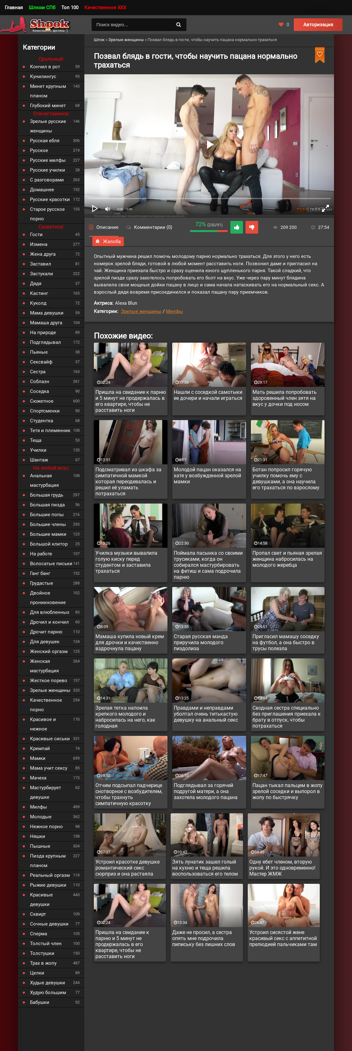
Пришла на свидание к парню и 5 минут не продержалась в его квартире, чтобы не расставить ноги (130, 401)
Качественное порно (46, 704)
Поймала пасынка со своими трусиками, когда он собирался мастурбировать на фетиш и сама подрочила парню (208, 565)
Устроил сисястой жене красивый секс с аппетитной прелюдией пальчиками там (283, 938)
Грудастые (41, 583)
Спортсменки (45, 411)
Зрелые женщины (141, 311)
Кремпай (40, 748)
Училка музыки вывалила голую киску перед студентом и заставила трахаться (126, 562)
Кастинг (39, 293)
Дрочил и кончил (49, 622)
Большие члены (48, 524)
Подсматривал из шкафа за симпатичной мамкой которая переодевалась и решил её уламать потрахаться (128, 482)
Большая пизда (47, 505)
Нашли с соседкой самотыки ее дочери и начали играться (208, 395)
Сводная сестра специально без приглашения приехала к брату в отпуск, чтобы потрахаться (286, 717)
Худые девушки (47, 983)
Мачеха (38, 778)
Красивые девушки (41, 899)
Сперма (38, 934)
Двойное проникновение (48, 597)
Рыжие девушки (48, 885)
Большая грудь (46, 495)
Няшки (37, 836)
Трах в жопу (43, 963)
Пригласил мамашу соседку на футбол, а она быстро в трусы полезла (285, 642)
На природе (43, 332)
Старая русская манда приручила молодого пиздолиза (201, 642)
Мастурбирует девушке (45, 792)
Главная (14, 7)
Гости (36, 234)
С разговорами (47, 180)
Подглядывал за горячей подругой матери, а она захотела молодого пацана (206, 791)
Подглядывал (45, 342)
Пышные (40, 846)
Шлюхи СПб (42, 7)
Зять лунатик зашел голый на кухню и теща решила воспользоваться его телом (205, 868)
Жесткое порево (48, 680)
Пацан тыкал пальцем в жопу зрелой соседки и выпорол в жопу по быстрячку (287, 791)
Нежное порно (46, 826)
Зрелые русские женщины (48, 126)
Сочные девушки (49, 924)
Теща (35, 440)
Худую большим (48, 992)
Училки (38, 450)
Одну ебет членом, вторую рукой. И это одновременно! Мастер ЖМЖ (282, 868)
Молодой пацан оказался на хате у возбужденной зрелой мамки (207, 476)
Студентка (41, 421)
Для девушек (44, 642)
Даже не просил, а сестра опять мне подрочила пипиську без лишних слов (203, 938)
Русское (39, 150)
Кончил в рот (45, 67)
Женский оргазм (49, 651)
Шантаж (39, 460)
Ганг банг (40, 573)
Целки (37, 973)
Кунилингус (43, 76)
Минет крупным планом (48, 91)
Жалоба (108, 241)
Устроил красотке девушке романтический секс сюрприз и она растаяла (127, 868)
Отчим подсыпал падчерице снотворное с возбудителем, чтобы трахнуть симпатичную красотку (128, 794)
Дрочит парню (46, 632)
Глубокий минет (48, 105)
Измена (38, 244)
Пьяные (39, 352)
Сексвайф (41, 362)
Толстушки (42, 953)
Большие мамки (48, 534)
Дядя (35, 283)
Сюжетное (41, 401)
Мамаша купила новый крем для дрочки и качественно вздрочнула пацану (129, 642)
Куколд (38, 303)
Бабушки (39, 1002)
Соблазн (39, 381)
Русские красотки (50, 199)
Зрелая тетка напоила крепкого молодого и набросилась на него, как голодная (125, 717)
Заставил (40, 264)
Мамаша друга (46, 323)
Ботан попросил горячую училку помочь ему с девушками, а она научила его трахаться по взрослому (285, 479)
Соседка (39, 391)
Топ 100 (69, 7)
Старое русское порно (47, 214)
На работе (41, 554)
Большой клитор (49, 544)
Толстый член (46, 943)
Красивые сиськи (50, 739)
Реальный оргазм (50, 875)
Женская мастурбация (44, 666)
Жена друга (43, 254)
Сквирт (38, 914)
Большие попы (47, 514)
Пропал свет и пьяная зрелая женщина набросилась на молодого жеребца (287, 559)
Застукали (41, 274)
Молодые (41, 817)
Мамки (38, 758)
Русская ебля (44, 141)
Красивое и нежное (43, 724)
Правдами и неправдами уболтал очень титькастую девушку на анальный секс (206, 714)
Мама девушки (47, 313)
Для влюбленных (49, 612)
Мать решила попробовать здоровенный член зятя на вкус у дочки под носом (284, 398)
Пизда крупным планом (48, 860)
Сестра (38, 372)
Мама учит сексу (48, 768)
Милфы (174, 311)
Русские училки (47, 170)
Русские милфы (48, 160)
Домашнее (42, 189)
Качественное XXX (105, 7)
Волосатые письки (51, 563)
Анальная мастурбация (44, 480)
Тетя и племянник (50, 430)
